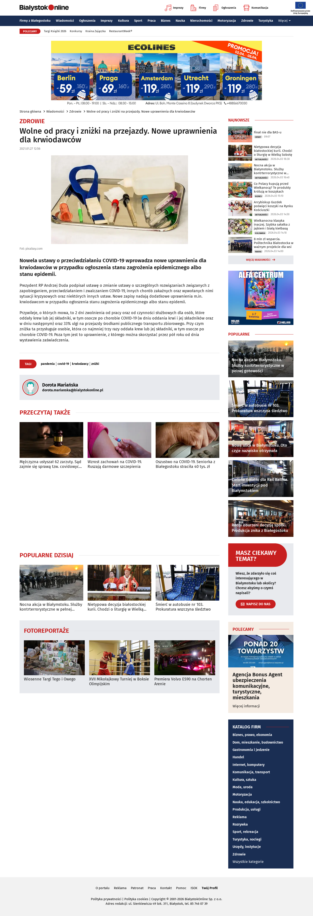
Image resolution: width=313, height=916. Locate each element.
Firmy (198, 8)
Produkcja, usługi (247, 809)
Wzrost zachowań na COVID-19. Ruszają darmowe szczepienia (115, 464)
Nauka (180, 21)
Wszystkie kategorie (248, 862)
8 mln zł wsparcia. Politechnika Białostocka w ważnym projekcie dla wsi (273, 243)
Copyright (158, 899)
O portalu (103, 888)
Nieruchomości (201, 21)
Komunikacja (255, 8)
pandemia (48, 363)
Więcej (284, 21)
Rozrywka (240, 824)
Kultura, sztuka (244, 780)
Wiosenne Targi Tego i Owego (50, 679)
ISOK (194, 888)
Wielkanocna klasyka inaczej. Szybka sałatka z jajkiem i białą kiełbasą (272, 224)
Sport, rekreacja (245, 832)
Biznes (165, 21)
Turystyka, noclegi (247, 839)
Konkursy (76, 31)
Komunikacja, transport (251, 772)
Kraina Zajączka (95, 31)
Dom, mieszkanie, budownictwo (258, 742)
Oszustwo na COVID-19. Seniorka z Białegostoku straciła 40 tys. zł (185, 464)
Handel (238, 757)
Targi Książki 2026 (55, 31)
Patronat (137, 888)
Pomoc (181, 888)
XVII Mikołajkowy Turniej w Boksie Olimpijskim (119, 681)
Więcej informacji (246, 706)
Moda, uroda (243, 787)
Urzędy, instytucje (247, 847)
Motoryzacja (227, 21)
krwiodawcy (80, 363)
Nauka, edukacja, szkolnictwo (256, 802)
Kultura (123, 21)
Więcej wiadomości (258, 259)
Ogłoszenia (224, 8)
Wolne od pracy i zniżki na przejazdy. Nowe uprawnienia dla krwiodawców (141, 111)
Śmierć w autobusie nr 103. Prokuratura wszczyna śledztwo (183, 607)
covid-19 (63, 363)
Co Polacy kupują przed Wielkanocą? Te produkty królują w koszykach (272, 187)
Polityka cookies (136, 899)
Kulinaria (260, 233)
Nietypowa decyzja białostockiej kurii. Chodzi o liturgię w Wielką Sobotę (117, 607)
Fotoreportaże (46, 630)
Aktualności (261, 159)
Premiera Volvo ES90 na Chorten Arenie (183, 681)
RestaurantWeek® (120, 31)
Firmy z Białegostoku (35, 21)
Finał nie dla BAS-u (267, 132)
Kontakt (166, 888)
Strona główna (30, 111)
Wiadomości (65, 21)
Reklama (240, 817)
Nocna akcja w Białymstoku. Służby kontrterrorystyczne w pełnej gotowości (51, 607)
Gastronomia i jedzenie (251, 750)
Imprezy (174, 8)
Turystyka (265, 21)
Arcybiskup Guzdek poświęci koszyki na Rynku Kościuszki (273, 206)
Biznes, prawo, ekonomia (252, 735)
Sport (138, 21)
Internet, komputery (249, 765)
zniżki (95, 363)
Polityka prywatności (106, 899)
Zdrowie (247, 21)
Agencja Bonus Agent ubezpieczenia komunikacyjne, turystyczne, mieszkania (257, 686)
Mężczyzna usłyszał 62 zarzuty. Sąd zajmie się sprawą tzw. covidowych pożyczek (50, 464)
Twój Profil (210, 888)
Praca (152, 21)
